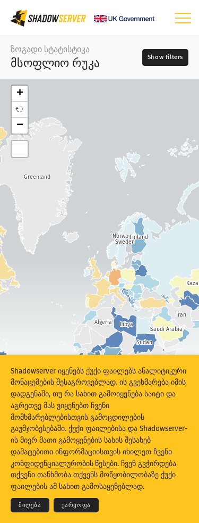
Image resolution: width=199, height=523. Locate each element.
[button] (20, 110)
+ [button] (19, 94)
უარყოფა (76, 505)
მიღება (30, 505)
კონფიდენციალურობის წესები (64, 463)
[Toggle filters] (165, 57)
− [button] (19, 126)
